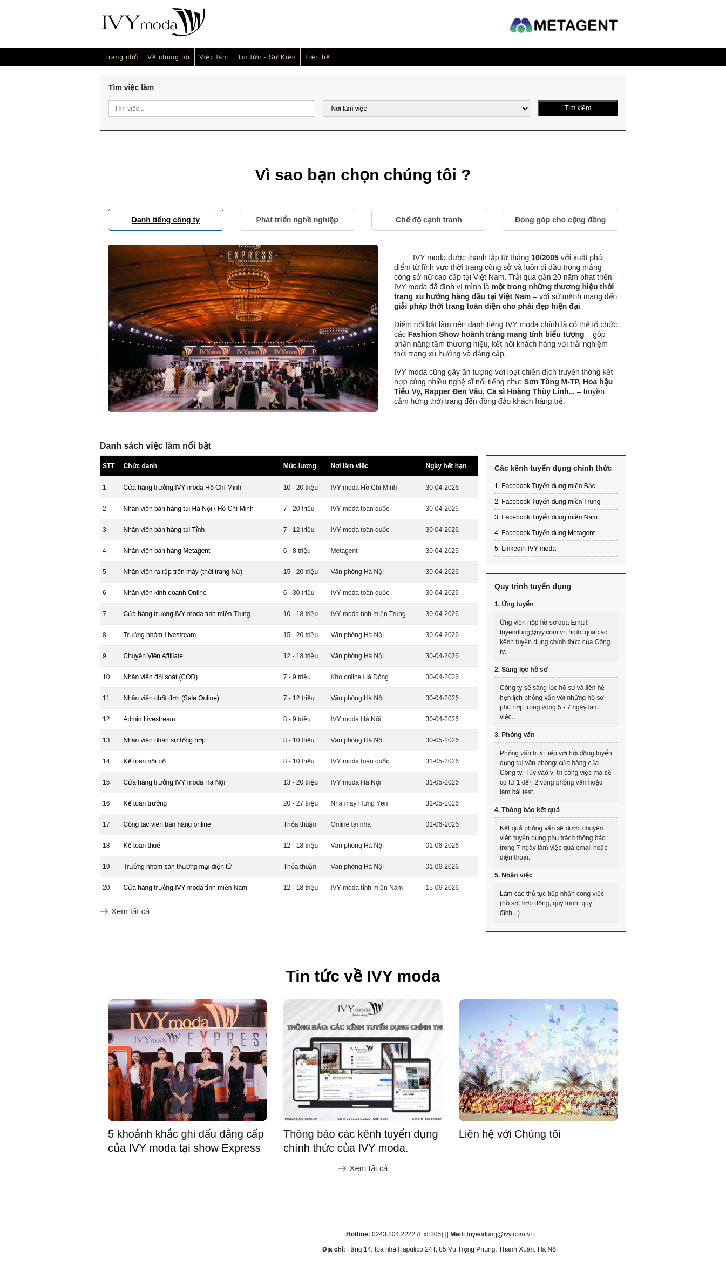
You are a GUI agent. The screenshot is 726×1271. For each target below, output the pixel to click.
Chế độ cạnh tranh (429, 219)
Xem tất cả (125, 911)
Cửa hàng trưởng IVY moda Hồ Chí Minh (183, 487)
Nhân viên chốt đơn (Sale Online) (171, 698)
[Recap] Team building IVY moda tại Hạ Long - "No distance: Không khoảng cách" (186, 1141)
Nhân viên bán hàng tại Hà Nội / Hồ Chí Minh (189, 508)
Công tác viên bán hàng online (167, 824)
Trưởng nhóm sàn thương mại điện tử (178, 866)
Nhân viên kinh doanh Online (165, 593)
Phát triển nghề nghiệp (297, 219)
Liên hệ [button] (317, 57)
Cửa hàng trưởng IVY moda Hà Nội (175, 782)
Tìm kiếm (578, 108)
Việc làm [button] (213, 57)
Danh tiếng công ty (166, 219)
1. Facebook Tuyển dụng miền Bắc (544, 486)
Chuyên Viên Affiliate (153, 656)
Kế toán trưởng (145, 803)
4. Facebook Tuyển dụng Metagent (544, 533)
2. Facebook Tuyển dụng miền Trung (547, 501)
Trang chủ (121, 57)
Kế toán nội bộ (145, 761)
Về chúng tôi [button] (168, 57)
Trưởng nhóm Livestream (160, 635)
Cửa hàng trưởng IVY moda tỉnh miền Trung (187, 614)
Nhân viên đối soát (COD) (161, 677)
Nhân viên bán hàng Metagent (167, 551)
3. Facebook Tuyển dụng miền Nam (546, 517)
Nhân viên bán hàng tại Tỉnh (164, 529)
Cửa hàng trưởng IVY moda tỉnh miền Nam (186, 887)
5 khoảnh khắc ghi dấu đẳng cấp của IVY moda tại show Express (361, 1141)
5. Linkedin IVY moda (525, 548)
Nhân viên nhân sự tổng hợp (165, 740)
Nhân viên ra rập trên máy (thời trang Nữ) (183, 572)
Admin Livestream (149, 719)
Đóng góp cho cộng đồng (560, 219)
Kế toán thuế (142, 845)
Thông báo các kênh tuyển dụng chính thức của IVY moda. (536, 1141)
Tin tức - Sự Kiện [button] (267, 57)
